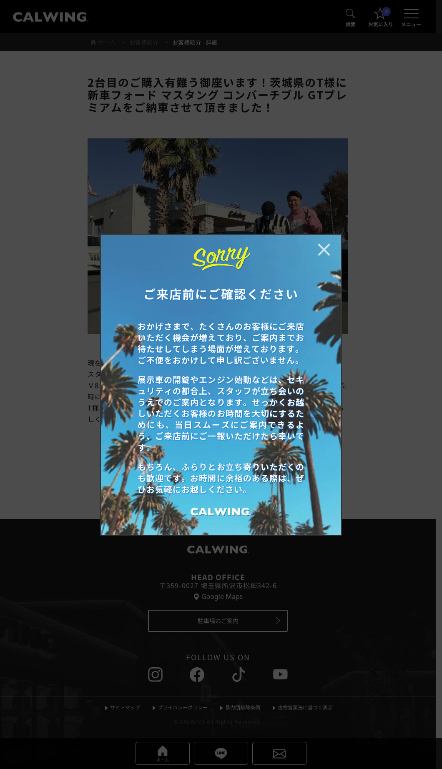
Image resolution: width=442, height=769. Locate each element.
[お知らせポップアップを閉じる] (324, 249)
